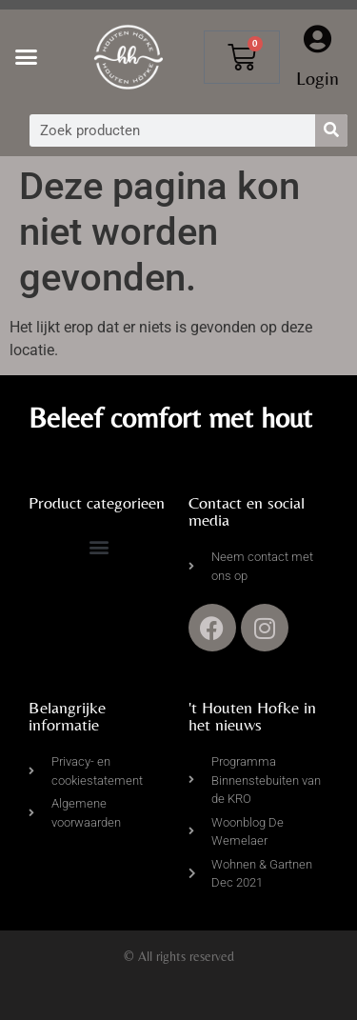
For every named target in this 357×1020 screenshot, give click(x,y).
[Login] (318, 39)
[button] (27, 57)
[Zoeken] (331, 130)
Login (317, 78)
